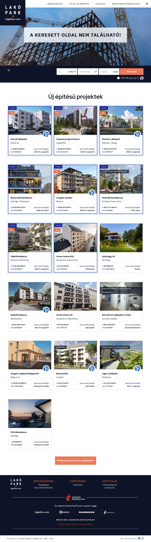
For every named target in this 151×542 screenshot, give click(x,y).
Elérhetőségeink (110, 485)
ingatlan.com (14, 538)
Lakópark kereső (55, 3)
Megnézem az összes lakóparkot (75, 460)
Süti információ (131, 538)
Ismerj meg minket (67, 524)
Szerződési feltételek (43, 487)
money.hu (100, 3)
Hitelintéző (78, 485)
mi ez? (134, 78)
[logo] (12, 12)
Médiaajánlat (43, 485)
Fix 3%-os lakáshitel (79, 3)
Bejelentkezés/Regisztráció (126, 3)
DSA (122, 538)
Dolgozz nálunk (85, 524)
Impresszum (110, 487)
